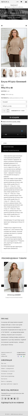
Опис (5, 143)
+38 (21, 352)
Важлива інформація (7, 366)
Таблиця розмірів (6, 124)
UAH (17, 1)
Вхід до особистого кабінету (14, 7)
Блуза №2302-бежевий (14, 295)
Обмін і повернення (7, 368)
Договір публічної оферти (9, 384)
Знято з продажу (6, 381)
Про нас (3, 363)
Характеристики (8, 147)
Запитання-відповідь (7, 376)
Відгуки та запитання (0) (11, 150)
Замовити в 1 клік (18, 110)
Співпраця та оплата (7, 371)
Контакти (4, 378)
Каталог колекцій (6, 373)
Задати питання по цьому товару (10, 121)
